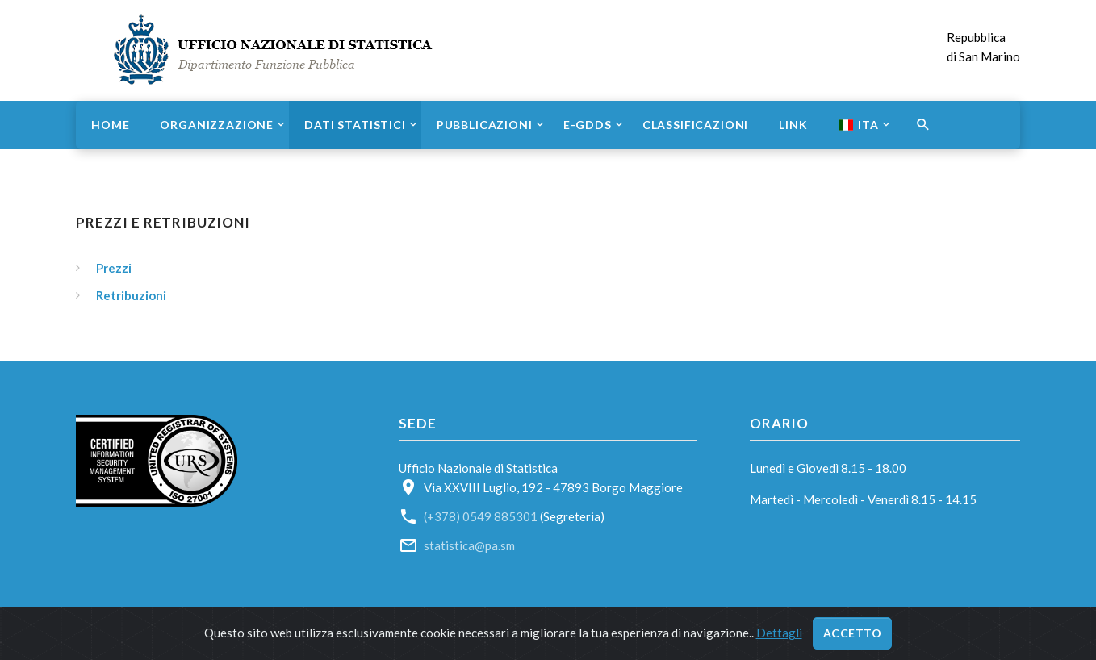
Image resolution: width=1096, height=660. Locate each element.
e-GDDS (587, 125)
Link (793, 125)
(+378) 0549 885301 (481, 516)
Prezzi (114, 268)
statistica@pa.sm (469, 545)
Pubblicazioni (485, 125)
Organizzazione (217, 125)
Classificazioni (695, 125)
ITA (859, 125)
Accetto (852, 633)
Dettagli (779, 632)
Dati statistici (355, 125)
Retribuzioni (131, 295)
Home (110, 125)
